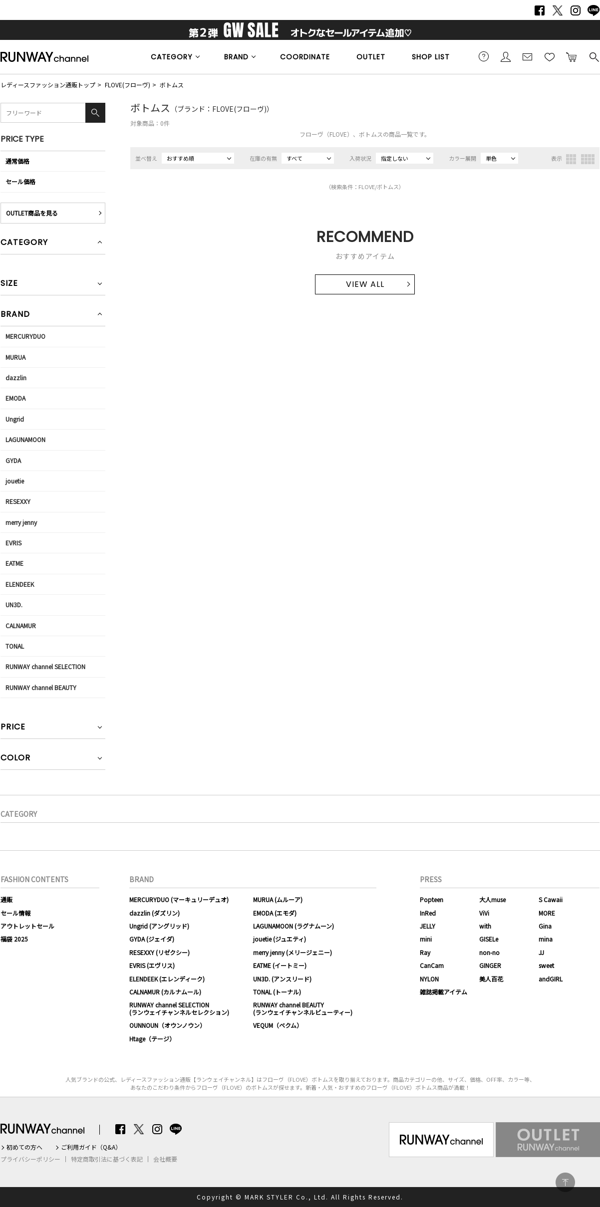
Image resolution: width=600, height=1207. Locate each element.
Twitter (558, 10)
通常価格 (17, 161)
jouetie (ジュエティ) (279, 939)
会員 (506, 56)
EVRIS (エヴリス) (152, 965)
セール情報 (15, 913)
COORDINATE (305, 57)
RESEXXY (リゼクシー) (159, 952)
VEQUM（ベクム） (277, 1025)
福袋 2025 (14, 939)
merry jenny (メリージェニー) (292, 952)
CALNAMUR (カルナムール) (165, 991)
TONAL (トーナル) (277, 991)
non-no (489, 952)
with (485, 926)
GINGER (490, 965)
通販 (6, 899)
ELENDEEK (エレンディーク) (167, 978)
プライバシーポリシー (30, 1159)
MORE (547, 913)
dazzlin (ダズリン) (154, 913)
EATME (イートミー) (279, 965)
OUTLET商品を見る (32, 213)
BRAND (236, 57)
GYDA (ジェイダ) (151, 939)
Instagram (576, 10)
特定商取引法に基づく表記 (107, 1159)
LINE (594, 10)
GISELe (488, 939)
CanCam (432, 965)
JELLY (427, 926)
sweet (546, 965)
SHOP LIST (431, 57)
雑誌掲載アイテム (443, 991)
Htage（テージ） (152, 1038)
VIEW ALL (365, 284)
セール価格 (20, 181)
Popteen (431, 899)
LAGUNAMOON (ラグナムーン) (293, 926)
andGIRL (551, 978)
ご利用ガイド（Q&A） (91, 1147)
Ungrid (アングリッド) (159, 926)
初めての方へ (24, 1147)
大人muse (492, 899)
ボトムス (172, 84)
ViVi (484, 913)
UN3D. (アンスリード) (282, 978)
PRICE (12, 727)
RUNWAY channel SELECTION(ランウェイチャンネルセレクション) (179, 1008)
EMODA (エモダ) (275, 913)
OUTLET (370, 57)
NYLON (429, 978)
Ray (425, 952)
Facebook (540, 10)
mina (546, 939)
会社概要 (165, 1159)
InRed (428, 913)
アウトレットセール (27, 926)
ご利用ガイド (484, 56)
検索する (594, 56)
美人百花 (491, 978)
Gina (545, 926)
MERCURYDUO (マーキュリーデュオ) (179, 899)
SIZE (9, 284)
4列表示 (588, 159)
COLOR (15, 758)
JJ (541, 952)
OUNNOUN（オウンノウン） (167, 1025)
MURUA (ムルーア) (277, 899)
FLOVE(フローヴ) (127, 84)
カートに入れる (572, 56)
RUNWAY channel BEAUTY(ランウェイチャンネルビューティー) (302, 1008)
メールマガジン (528, 56)
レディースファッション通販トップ (47, 84)
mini (426, 939)
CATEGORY (172, 57)
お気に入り (550, 56)
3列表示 (571, 159)
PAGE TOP (565, 1182)
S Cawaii (551, 899)
